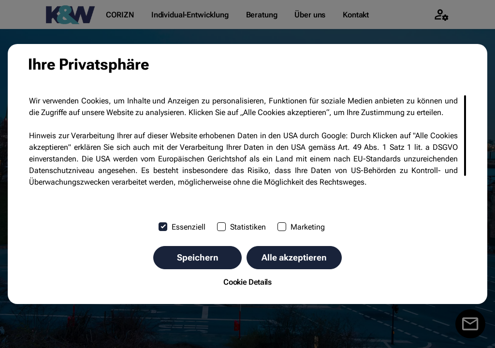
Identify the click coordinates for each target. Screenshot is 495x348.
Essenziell (182, 227)
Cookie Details (247, 282)
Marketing (301, 227)
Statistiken (241, 227)
